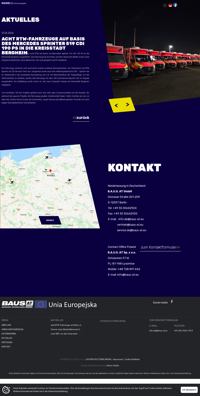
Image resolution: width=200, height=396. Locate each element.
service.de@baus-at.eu (131, 230)
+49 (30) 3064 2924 (183, 330)
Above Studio (113, 365)
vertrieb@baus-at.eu (130, 224)
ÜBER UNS (6, 325)
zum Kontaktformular (160, 247)
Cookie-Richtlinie (132, 359)
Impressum (118, 359)
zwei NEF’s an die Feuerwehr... (65, 333)
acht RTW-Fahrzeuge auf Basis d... (66, 325)
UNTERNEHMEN (9, 333)
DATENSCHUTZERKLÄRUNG (113, 321)
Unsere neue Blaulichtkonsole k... (66, 329)
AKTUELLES (7, 338)
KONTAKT (6, 346)
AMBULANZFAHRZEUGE (12, 329)
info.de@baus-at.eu (131, 219)
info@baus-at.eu (128, 274)
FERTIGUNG (7, 342)
